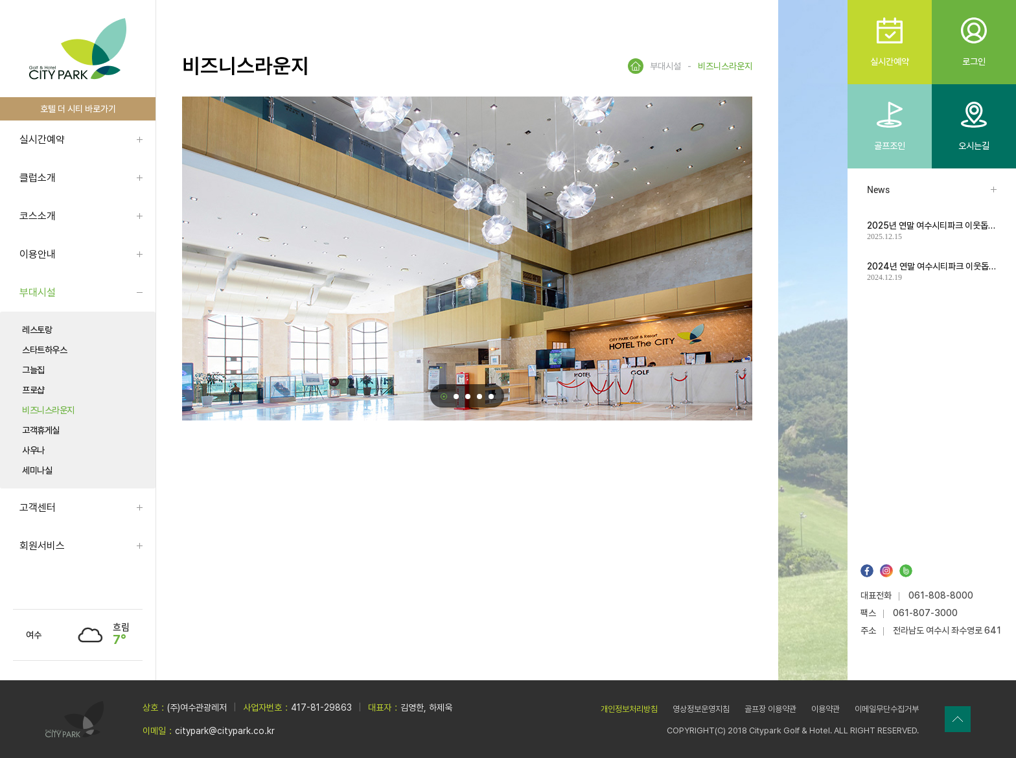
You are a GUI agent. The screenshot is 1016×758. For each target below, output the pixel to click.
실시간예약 (42, 139)
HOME (635, 66)
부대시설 (37, 292)
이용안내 (37, 254)
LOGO (77, 49)
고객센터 (37, 507)
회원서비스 (42, 546)
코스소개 (37, 216)
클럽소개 (37, 178)
